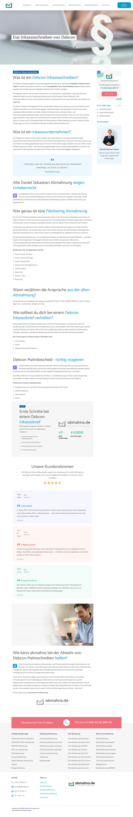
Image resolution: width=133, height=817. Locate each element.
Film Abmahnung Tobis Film (78, 753)
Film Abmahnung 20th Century (79, 761)
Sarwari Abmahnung (18, 757)
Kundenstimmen (46, 786)
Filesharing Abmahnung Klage (50, 750)
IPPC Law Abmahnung (19, 750)
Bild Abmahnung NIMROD (105, 768)
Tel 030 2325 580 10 (109, 88)
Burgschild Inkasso (18, 768)
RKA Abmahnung (17, 753)
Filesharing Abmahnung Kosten (51, 742)
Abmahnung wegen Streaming (51, 746)
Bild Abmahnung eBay (104, 746)
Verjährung (44, 757)
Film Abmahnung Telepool (77, 750)
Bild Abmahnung (102, 739)
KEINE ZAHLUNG (105, 116)
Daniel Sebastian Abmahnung (22, 761)
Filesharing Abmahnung (48, 739)
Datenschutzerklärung (48, 793)
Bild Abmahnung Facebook (106, 750)
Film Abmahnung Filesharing (78, 739)
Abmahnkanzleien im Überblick (22, 739)
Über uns (43, 782)
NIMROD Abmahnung (19, 746)
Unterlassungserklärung (49, 753)
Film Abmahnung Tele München (79, 757)
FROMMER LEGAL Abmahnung (22, 742)
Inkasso (14, 764)
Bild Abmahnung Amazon (105, 742)
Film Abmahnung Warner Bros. (79, 742)
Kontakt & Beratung (47, 790)
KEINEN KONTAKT (106, 109)
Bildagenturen (101, 764)
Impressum (44, 797)
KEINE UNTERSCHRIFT (107, 113)
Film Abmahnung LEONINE (77, 746)
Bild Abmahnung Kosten (105, 757)
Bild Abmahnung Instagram (106, 753)
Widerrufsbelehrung (26, 808)
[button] (124, 5)
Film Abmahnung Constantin (78, 768)
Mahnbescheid (45, 761)
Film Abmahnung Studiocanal (78, 764)
